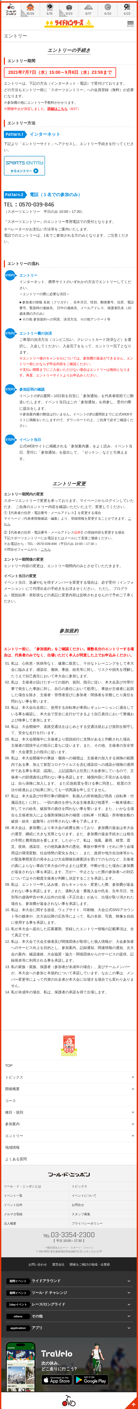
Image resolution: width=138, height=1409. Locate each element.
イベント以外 (13, 1203)
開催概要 (12, 1087)
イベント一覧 (13, 1194)
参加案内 (12, 1123)
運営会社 (58, 1263)
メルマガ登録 (13, 1213)
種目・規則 (14, 1111)
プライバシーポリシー (87, 1222)
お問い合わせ (37, 1263)
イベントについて (84, 1194)
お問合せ (78, 1203)
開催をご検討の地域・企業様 (90, 1263)
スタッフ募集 (81, 1213)
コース (10, 1099)
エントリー (14, 1134)
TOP (9, 1064)
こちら (46, 548)
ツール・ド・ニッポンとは (22, 1185)
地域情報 (12, 1146)
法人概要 (10, 1222)
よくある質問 (16, 1158)
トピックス (14, 1076)
